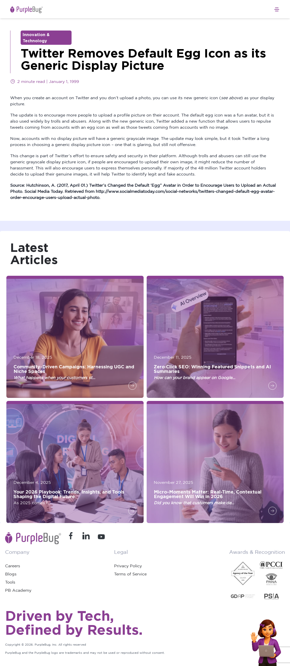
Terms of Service (130, 574)
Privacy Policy (128, 565)
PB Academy (18, 590)
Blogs (11, 574)
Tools (10, 582)
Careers (12, 565)
